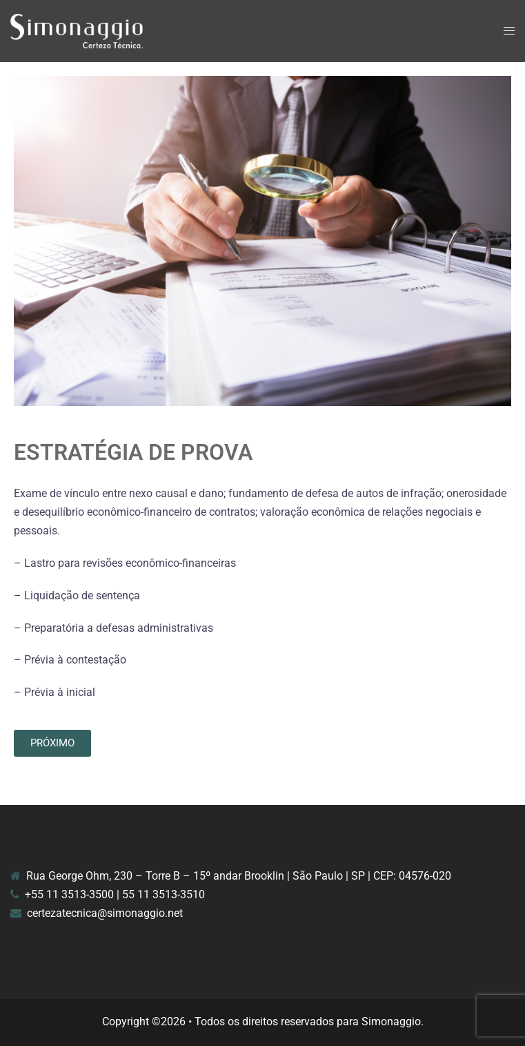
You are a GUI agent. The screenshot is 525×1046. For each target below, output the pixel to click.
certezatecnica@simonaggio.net (105, 913)
